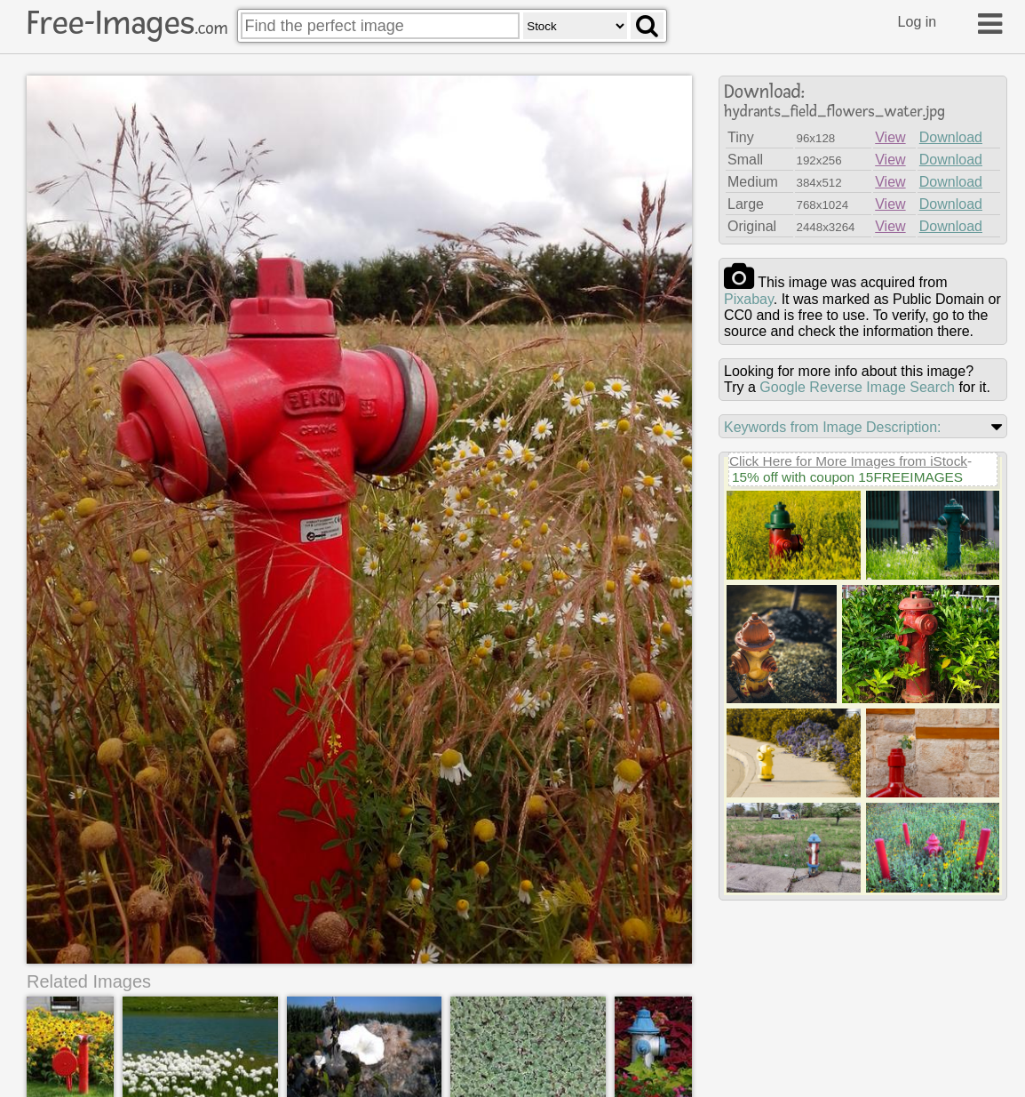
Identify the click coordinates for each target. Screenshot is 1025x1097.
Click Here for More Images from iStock (848, 460)
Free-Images (127, 23)
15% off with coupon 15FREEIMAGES (847, 476)
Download (950, 137)
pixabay (749, 299)
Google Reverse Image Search (857, 387)
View (890, 137)
